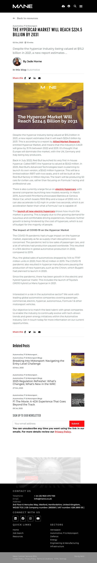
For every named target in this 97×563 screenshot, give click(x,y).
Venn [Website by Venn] (82, 556)
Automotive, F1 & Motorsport (25, 26)
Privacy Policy (63, 431)
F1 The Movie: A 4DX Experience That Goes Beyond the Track (39, 403)
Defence (54, 536)
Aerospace (55, 530)
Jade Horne (34, 61)
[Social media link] (15, 518)
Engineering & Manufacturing (64, 543)
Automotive (33, 70)
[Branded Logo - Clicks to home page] (22, 6)
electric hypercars (65, 189)
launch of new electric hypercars (36, 211)
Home (16, 530)
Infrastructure (57, 546)
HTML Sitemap (60, 559)
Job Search (18, 533)
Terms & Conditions (45, 559)
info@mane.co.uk (43, 499)
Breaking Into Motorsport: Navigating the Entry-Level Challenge (38, 362)
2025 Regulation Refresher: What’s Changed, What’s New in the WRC (34, 383)
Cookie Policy (18, 559)
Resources (18, 536)
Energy (53, 540)
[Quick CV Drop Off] (63, 6)
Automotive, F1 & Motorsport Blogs (27, 358)
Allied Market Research (66, 141)
